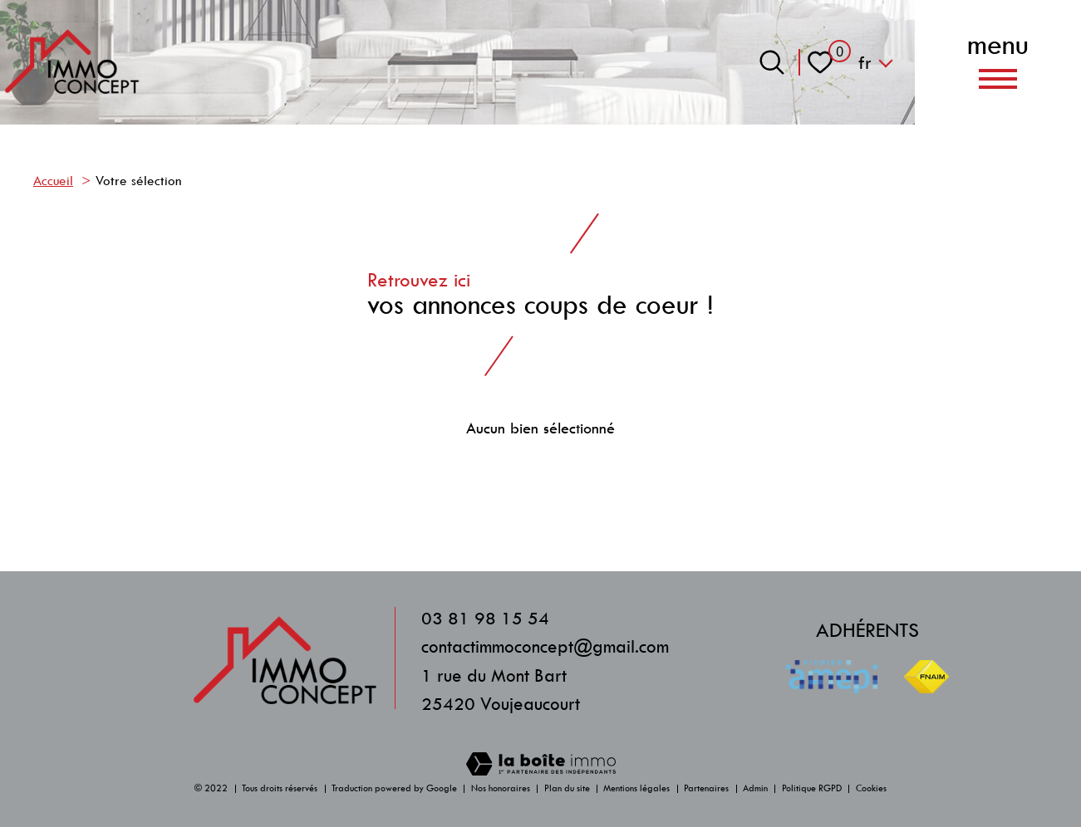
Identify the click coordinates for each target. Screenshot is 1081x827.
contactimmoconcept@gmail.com (545, 646)
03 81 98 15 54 (485, 618)
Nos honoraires (500, 788)
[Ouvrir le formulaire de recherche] (772, 62)
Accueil (53, 181)
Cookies (871, 788)
